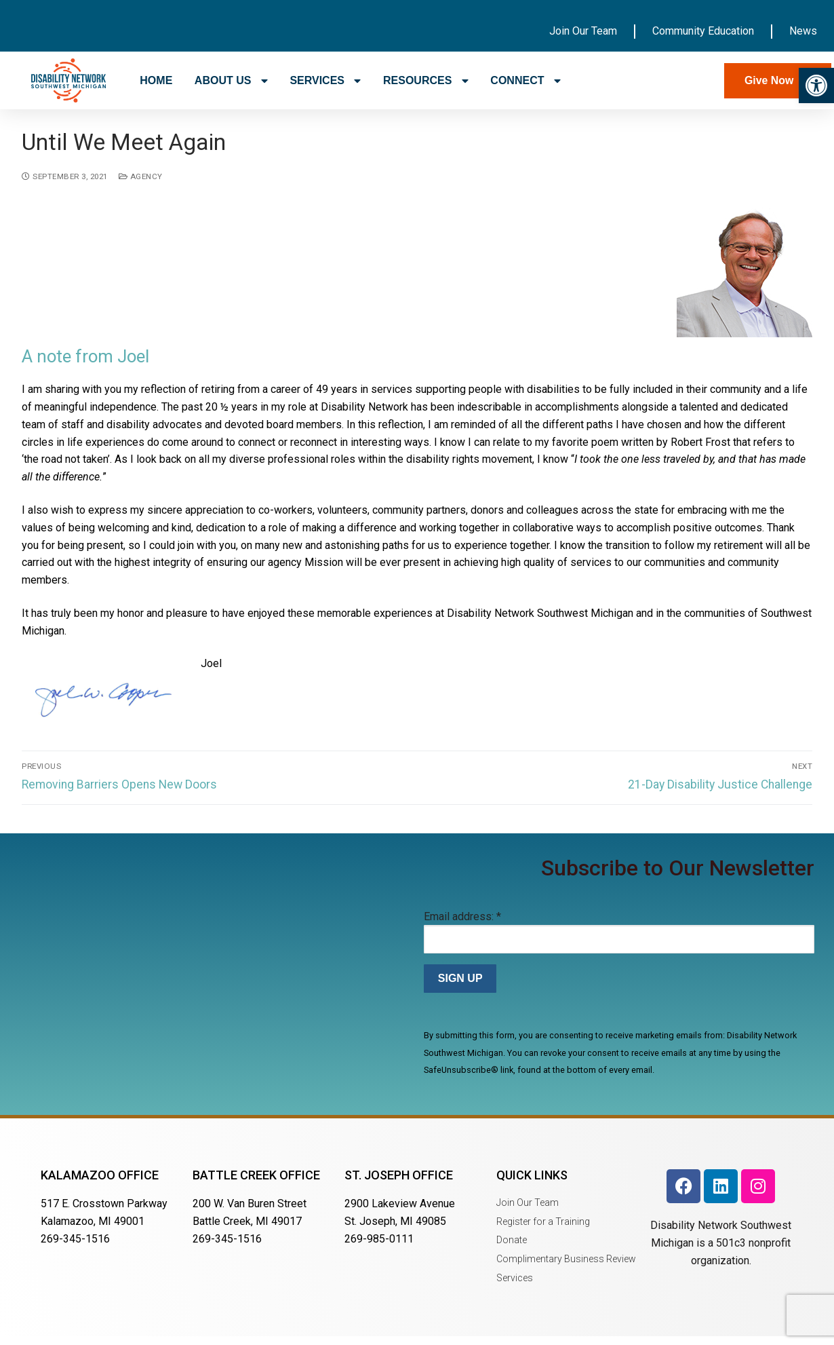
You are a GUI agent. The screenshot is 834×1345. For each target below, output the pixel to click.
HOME (156, 80)
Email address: (462, 925)
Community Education (703, 30)
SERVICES (325, 81)
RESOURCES (426, 81)
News (803, 30)
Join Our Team (583, 30)
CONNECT (525, 81)
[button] (816, 85)
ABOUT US (231, 81)
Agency (141, 185)
